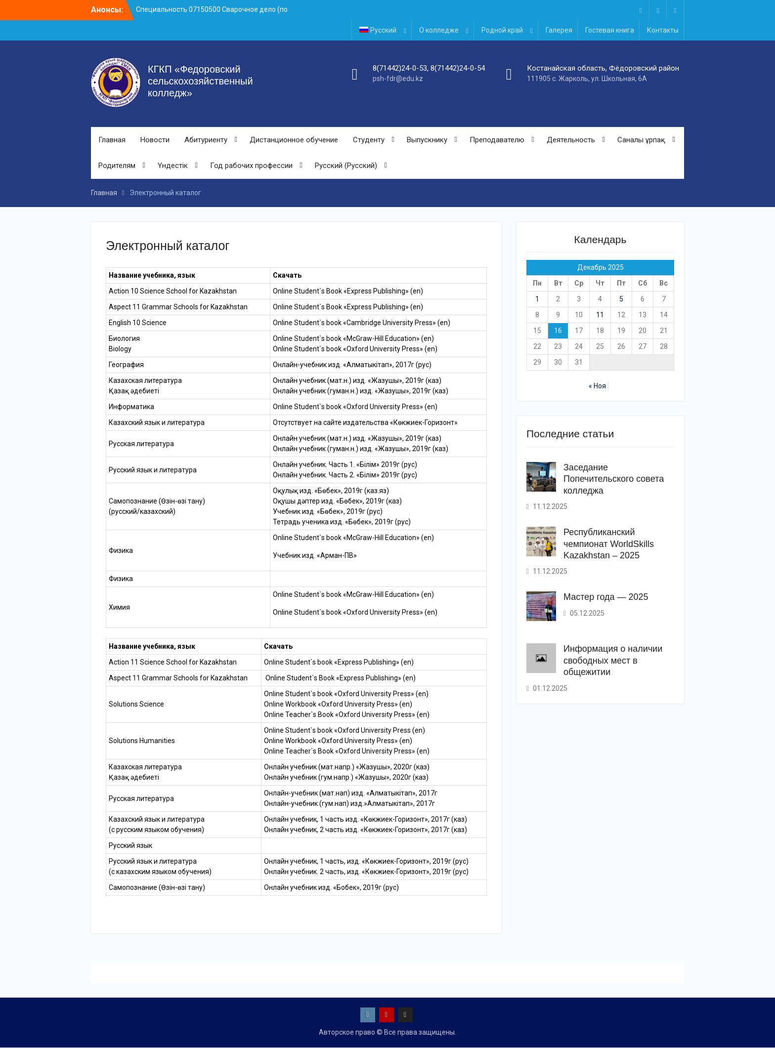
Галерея (559, 30)
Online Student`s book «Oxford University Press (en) (344, 731)
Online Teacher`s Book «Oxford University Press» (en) (347, 715)
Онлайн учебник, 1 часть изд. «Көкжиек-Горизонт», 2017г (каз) (365, 820)
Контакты (663, 30)
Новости (155, 139)
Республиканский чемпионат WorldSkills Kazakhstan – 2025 (608, 543)
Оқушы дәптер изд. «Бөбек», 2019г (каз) (337, 501)
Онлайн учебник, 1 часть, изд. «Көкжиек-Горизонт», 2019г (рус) (366, 862)
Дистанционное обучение (294, 139)
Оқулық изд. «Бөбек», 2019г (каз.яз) (331, 491)
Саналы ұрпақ (641, 139)
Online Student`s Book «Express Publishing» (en (347, 291)
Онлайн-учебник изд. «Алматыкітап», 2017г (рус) (352, 365)
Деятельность (571, 139)
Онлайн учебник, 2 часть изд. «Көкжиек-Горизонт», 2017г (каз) (365, 830)
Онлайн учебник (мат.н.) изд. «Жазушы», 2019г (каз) (357, 381)
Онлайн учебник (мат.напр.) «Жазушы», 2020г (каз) (347, 767)
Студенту (369, 139)
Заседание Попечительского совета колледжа (613, 479)
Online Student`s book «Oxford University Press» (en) (355, 349)
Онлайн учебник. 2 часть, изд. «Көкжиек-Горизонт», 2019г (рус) (366, 872)
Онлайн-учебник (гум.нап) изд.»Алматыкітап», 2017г (349, 804)
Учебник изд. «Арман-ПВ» (315, 556)
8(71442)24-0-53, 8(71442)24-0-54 (429, 68)
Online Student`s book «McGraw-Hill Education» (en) (353, 339)
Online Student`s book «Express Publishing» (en (337, 663)
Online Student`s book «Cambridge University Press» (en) (361, 323)
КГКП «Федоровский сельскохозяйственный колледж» (200, 81)
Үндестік (173, 166)
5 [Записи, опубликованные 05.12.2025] (621, 299)
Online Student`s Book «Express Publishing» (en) (348, 307)
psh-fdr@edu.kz (398, 79)
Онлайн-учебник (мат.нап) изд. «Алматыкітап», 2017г (350, 793)
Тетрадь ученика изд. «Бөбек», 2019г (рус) (342, 522)
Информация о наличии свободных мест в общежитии (612, 660)
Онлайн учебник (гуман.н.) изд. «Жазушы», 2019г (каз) (360, 391)
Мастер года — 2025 (605, 597)
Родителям (116, 166)
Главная (112, 139)
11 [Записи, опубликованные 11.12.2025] (600, 315)
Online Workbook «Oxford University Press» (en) (338, 705)
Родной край (502, 30)
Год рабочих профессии (251, 166)
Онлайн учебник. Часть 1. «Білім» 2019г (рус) (345, 465)
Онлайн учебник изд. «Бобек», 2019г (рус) (331, 888)
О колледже (439, 30)
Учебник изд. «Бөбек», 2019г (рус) (328, 512)
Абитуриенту (205, 139)
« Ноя (597, 386)
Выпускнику (427, 139)
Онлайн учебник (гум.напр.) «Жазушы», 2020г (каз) (346, 778)
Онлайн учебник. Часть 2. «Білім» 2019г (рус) (345, 475)
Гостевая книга (609, 30)
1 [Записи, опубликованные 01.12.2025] (537, 299)
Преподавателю (497, 139)
